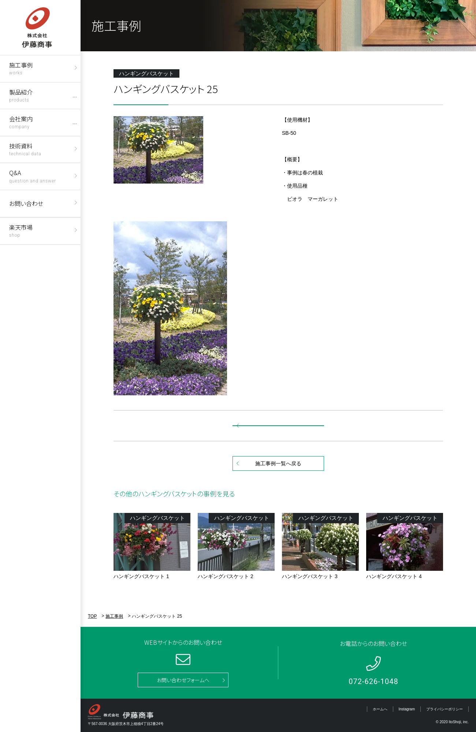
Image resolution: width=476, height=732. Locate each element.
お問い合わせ (26, 203)
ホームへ (380, 709)
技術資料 (25, 148)
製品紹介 (21, 95)
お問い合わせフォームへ (183, 680)
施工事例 (21, 67)
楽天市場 (21, 230)
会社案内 (21, 121)
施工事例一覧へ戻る (278, 463)
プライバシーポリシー (444, 709)
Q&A (32, 175)
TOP (92, 616)
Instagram (407, 709)
